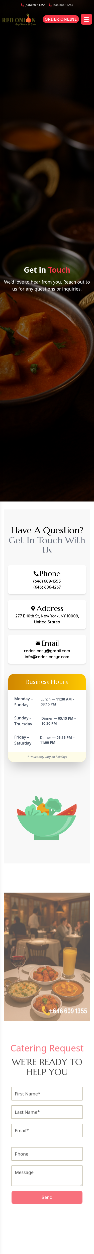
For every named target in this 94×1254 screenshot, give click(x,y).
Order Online (61, 19)
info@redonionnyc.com (47, 656)
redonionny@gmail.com (47, 650)
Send (47, 1200)
